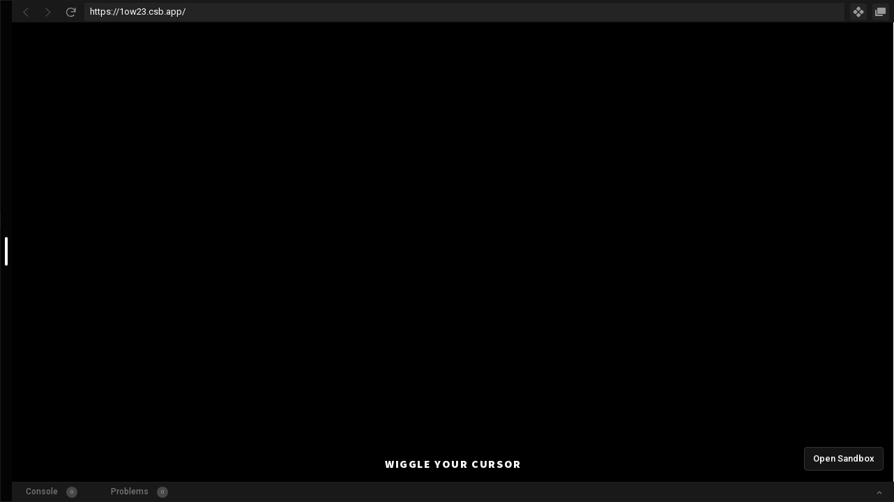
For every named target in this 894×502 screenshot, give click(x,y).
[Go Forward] (48, 11)
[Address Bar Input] (464, 12)
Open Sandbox (843, 458)
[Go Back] (25, 11)
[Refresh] (70, 11)
